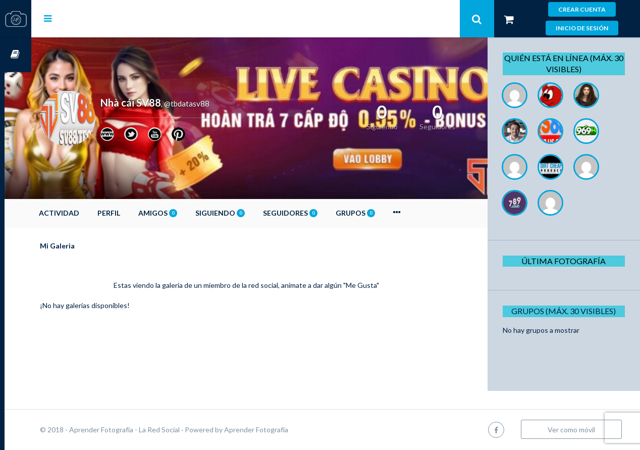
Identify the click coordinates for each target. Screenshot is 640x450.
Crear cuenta (582, 9)
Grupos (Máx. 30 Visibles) (567, 311)
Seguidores (317, 213)
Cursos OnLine (15, 54)
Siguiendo (247, 213)
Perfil (135, 213)
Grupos (382, 213)
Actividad (86, 213)
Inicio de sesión (582, 28)
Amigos (184, 213)
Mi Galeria (84, 245)
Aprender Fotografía (283, 429)
